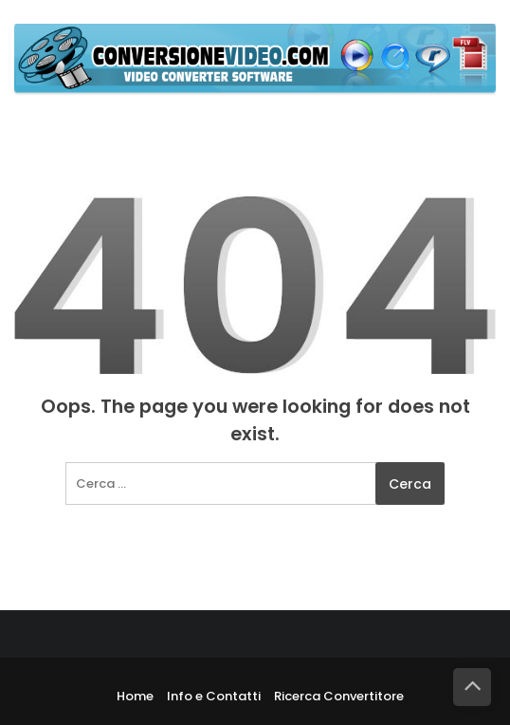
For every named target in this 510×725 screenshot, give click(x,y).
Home (135, 696)
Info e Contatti (214, 696)
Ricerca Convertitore (339, 696)
